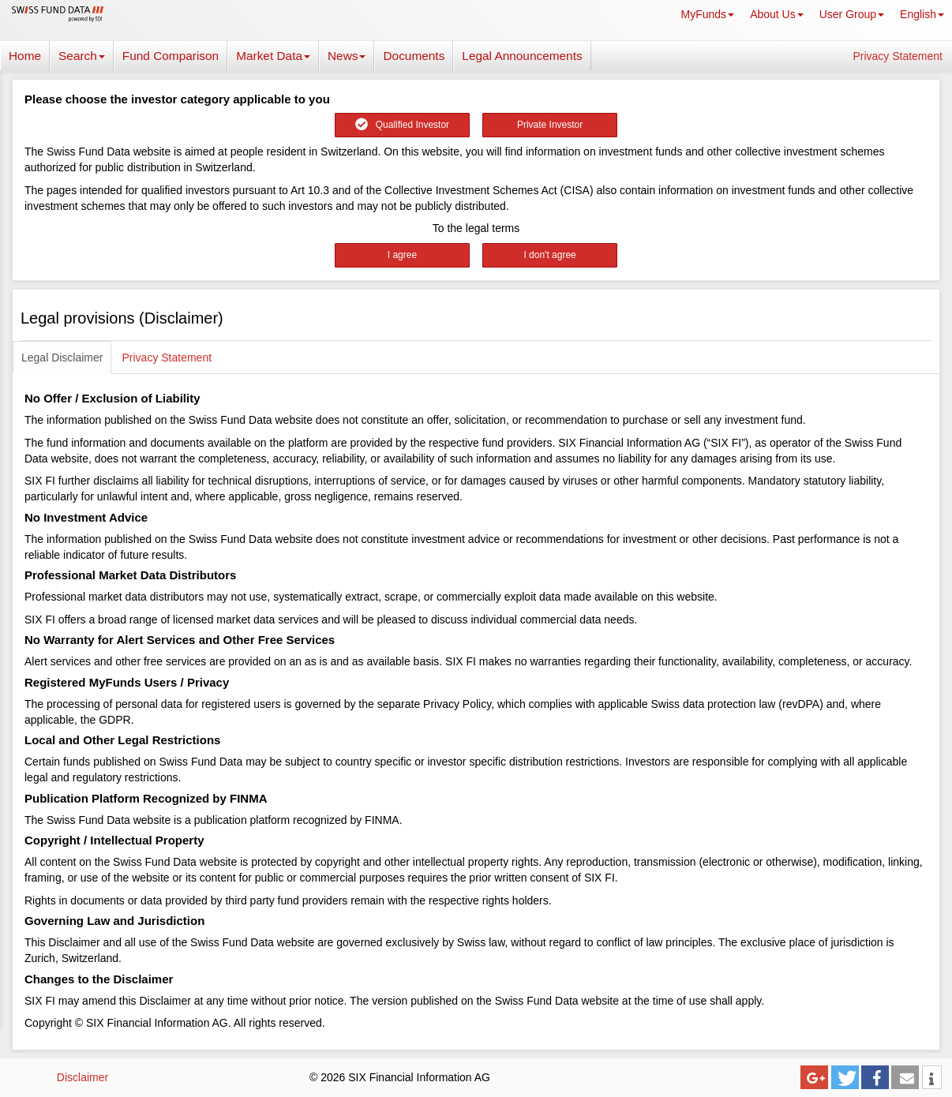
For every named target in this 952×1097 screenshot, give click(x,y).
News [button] (346, 55)
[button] (814, 1077)
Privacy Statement (898, 56)
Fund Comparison (170, 55)
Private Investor (550, 124)
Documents (413, 55)
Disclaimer (82, 1077)
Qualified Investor (402, 124)
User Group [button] (851, 14)
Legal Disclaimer (62, 357)
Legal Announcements (522, 55)
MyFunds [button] (708, 14)
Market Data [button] (273, 55)
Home (25, 55)
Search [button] (81, 55)
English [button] (922, 14)
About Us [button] (777, 14)
